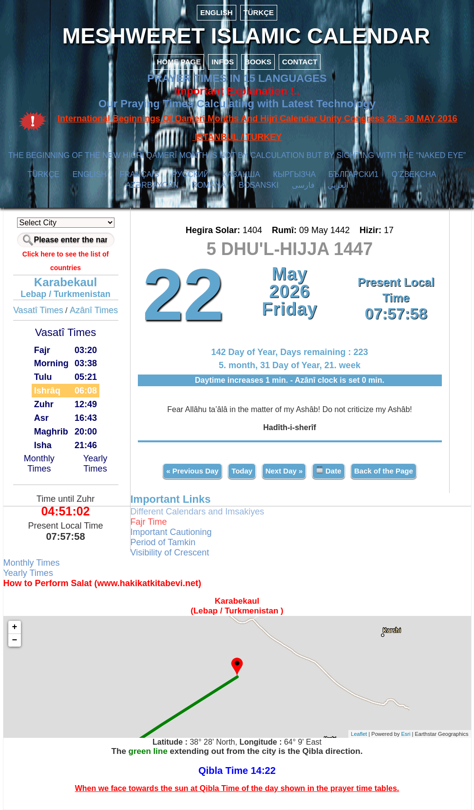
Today (241, 471)
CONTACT (299, 62)
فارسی (303, 185)
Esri (406, 734)
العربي (337, 185)
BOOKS (258, 62)
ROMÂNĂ (208, 185)
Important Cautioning (171, 532)
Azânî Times (94, 310)
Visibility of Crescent (170, 552)
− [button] (15, 640)
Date (328, 470)
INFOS (222, 62)
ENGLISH (216, 12)
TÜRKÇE (259, 12)
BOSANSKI (259, 185)
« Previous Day (192, 471)
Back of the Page (383, 471)
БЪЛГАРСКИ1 (353, 174)
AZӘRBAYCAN (152, 185)
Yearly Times (95, 464)
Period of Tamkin (163, 542)
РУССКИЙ (190, 174)
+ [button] (15, 627)
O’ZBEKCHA (414, 174)
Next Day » (284, 471)
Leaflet (359, 734)
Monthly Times (39, 464)
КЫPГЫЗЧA (294, 174)
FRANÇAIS (139, 174)
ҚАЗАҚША (241, 174)
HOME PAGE (179, 62)
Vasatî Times (38, 310)
